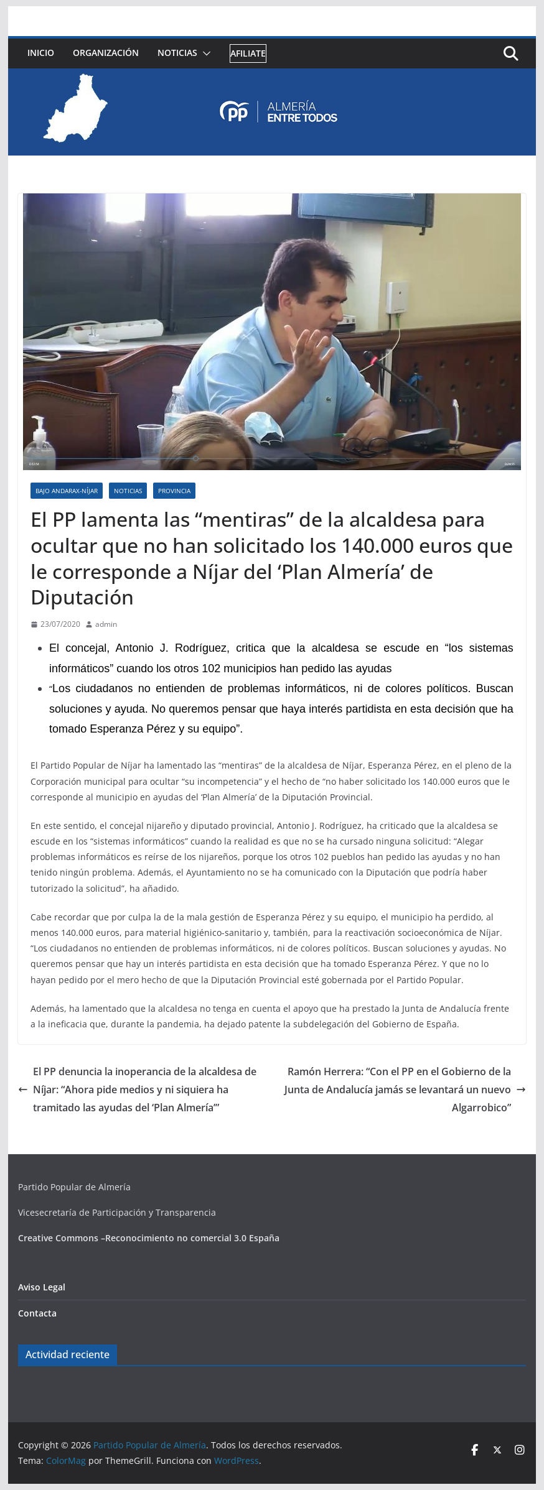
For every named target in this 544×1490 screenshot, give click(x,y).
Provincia (174, 490)
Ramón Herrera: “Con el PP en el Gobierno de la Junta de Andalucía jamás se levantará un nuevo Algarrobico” (405, 1089)
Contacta (37, 1313)
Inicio (40, 52)
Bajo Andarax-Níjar (66, 490)
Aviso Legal (41, 1287)
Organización (106, 52)
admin (106, 624)
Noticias (177, 52)
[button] (204, 53)
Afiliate (248, 53)
